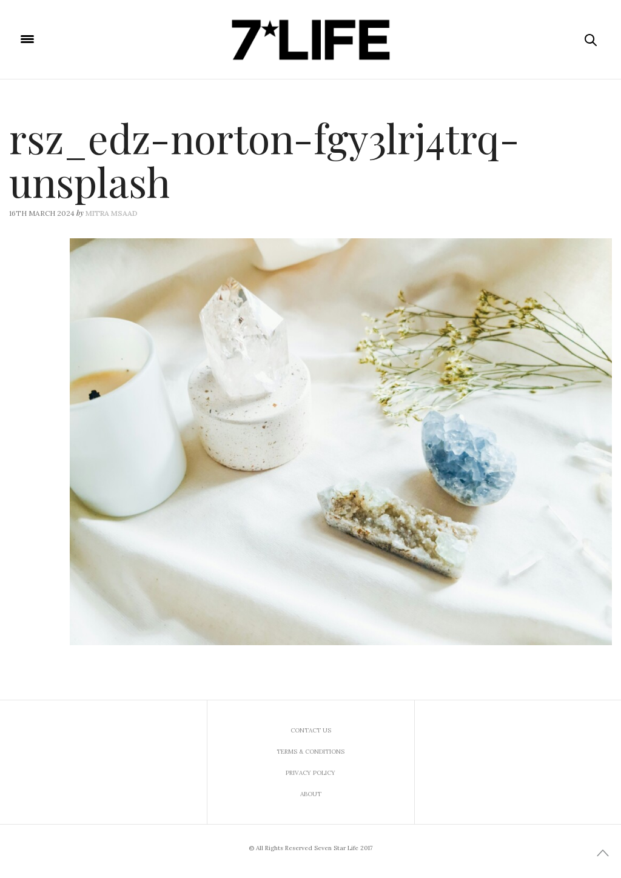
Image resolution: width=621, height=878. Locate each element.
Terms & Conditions (310, 752)
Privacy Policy (310, 773)
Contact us (310, 730)
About (310, 794)
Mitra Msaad (112, 213)
